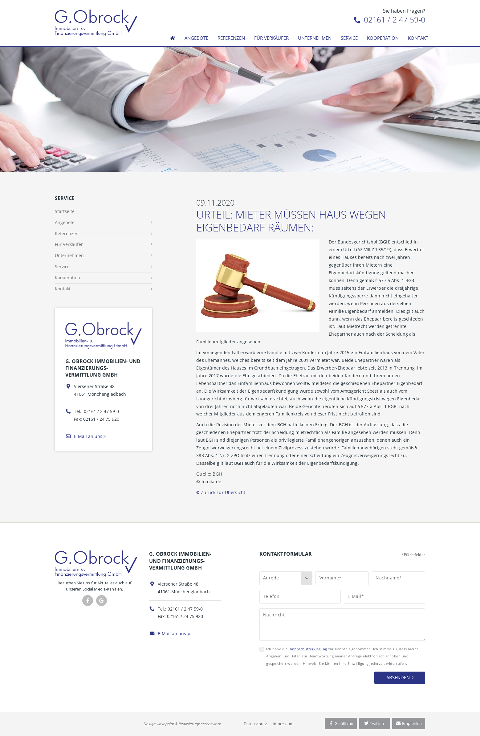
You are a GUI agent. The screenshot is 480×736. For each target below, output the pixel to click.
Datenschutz (255, 723)
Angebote (196, 38)
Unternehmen (315, 38)
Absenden (398, 677)
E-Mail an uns (83, 436)
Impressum (283, 723)
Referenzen (231, 38)
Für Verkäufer (271, 38)
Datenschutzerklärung (308, 649)
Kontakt (418, 38)
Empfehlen (409, 723)
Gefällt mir (340, 723)
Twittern (374, 723)
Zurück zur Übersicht (223, 492)
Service (349, 38)
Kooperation (383, 38)
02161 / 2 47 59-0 (389, 19)
